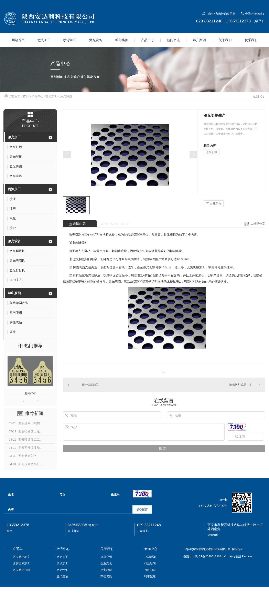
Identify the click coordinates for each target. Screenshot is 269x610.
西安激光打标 (21, 569)
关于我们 (225, 40)
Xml (249, 556)
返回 (258, 96)
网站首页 (18, 40)
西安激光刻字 (21, 556)
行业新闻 (150, 563)
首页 (26, 96)
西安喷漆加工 (21, 563)
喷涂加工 (69, 40)
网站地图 (235, 556)
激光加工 (44, 40)
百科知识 (150, 569)
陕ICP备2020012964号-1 (211, 556)
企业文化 (106, 563)
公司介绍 (106, 556)
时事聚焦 (150, 576)
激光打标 (30, 393)
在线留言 (213, 204)
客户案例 (199, 40)
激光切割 (66, 96)
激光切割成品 (237, 384)
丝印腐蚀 (121, 40)
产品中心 (147, 40)
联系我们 (251, 40)
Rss (244, 556)
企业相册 (106, 569)
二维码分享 (258, 223)
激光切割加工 (90, 384)
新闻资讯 (173, 40)
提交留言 (142, 509)
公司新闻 (150, 556)
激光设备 (95, 40)
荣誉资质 (106, 576)
